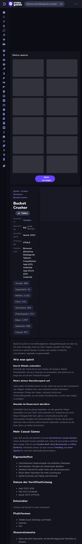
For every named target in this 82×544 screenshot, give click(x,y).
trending (58, 447)
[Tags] (4, 166)
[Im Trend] (4, 26)
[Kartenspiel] (4, 118)
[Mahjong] (4, 123)
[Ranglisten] (4, 44)
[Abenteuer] (4, 51)
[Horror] (4, 109)
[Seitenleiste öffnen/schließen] (4, 4)
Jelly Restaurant (58, 444)
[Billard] (4, 69)
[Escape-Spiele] (4, 91)
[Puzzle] (4, 136)
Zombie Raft (42, 444)
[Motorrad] (4, 132)
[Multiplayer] (4, 39)
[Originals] (4, 35)
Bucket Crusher (20, 197)
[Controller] (4, 82)
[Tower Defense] (4, 159)
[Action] (4, 55)
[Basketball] (4, 64)
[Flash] (4, 100)
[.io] (4, 114)
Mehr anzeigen (44, 179)
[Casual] (4, 73)
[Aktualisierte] (4, 30)
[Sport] (4, 145)
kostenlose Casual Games (63, 437)
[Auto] (4, 60)
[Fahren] (4, 96)
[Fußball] (4, 105)
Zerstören (17, 194)
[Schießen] (4, 141)
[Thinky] (4, 154)
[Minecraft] (4, 127)
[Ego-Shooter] (4, 87)
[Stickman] (4, 150)
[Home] (4, 12)
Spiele (16, 191)
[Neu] (4, 21)
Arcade (24, 191)
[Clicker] (4, 78)
